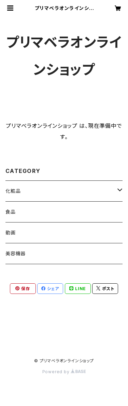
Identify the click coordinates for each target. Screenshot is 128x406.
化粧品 (12, 191)
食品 (10, 212)
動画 (10, 232)
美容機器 (15, 253)
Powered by (64, 371)
